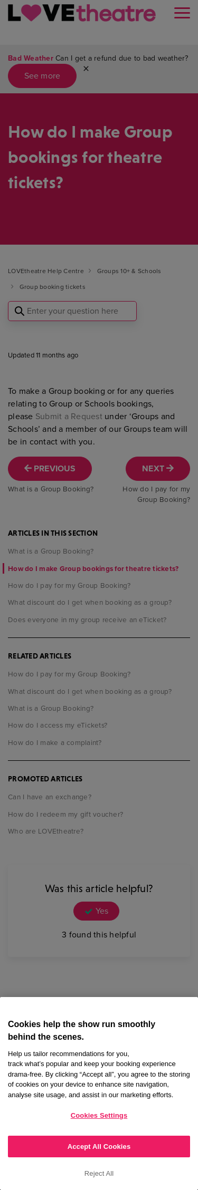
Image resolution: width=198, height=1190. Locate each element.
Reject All (99, 1173)
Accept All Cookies (99, 1146)
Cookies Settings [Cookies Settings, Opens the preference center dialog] (99, 1115)
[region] (99, 1093)
